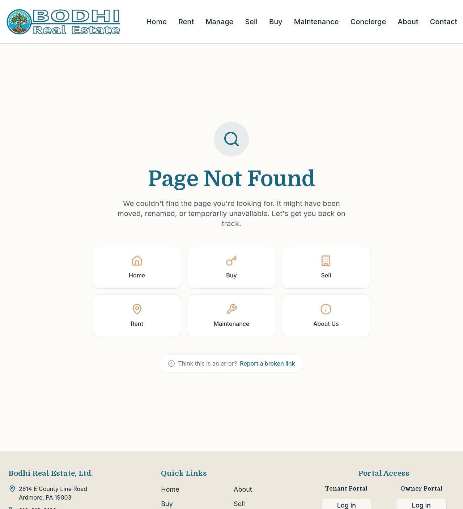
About (408, 21)
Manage (219, 21)
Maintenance (316, 21)
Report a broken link (267, 363)
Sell (251, 21)
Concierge (368, 21)
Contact (443, 21)
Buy (276, 21)
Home (156, 21)
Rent (186, 21)
